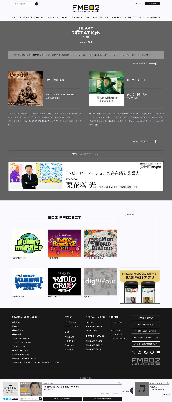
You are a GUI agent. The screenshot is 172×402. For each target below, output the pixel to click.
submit (40, 398)
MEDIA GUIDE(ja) (146, 318)
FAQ (141, 17)
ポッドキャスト (115, 334)
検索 (36, 4)
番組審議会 (17, 334)
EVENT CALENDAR (72, 17)
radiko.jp (90, 322)
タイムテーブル (115, 322)
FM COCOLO (91, 330)
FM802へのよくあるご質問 (146, 337)
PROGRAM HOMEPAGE (102, 398)
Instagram (70, 349)
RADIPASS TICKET (94, 341)
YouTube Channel (94, 326)
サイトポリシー (18, 346)
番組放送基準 (17, 330)
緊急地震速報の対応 (20, 354)
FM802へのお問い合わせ (146, 331)
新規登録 (152, 4)
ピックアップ (70, 322)
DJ (135, 17)
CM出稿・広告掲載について (146, 344)
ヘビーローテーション (118, 338)
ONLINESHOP (153, 17)
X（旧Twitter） (71, 341)
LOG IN (138, 4)
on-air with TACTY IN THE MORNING (61, 387)
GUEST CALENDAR (33, 17)
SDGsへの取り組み (20, 350)
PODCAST (104, 17)
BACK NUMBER (140, 63)
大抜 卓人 (51, 389)
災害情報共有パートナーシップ (25, 359)
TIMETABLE (90, 17)
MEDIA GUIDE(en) (145, 325)
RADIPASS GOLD (93, 349)
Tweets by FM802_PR (127, 215)
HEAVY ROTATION (121, 17)
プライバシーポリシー (21, 342)
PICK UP (16, 17)
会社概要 (16, 322)
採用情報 (16, 326)
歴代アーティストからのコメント (86, 154)
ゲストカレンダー (116, 330)
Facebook (69, 345)
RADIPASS (69, 337)
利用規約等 (15, 399)
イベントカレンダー (73, 326)
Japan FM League (20, 338)
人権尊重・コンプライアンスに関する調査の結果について (36, 363)
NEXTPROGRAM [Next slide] (126, 391)
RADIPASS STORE (94, 345)
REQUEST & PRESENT (62, 398)
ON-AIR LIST (53, 17)
